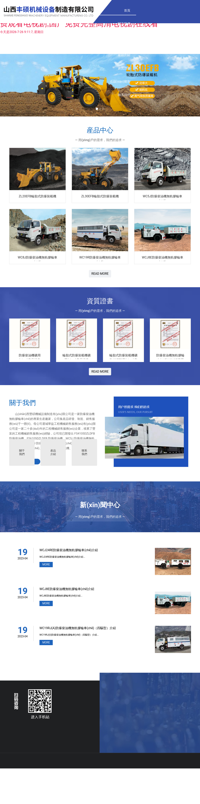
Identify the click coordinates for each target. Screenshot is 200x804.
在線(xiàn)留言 (143, 10)
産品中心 (67, 15)
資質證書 (115, 10)
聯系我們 (171, 10)
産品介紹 (91, 10)
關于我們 (43, 24)
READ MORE (100, 273)
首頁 (46, 10)
